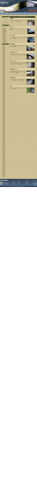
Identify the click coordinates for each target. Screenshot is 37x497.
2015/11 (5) (4, 141)
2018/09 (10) (4, 115)
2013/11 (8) (4, 160)
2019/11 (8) (4, 104)
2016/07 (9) (4, 135)
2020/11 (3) (4, 95)
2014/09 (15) (4, 152)
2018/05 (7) (4, 118)
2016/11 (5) (4, 132)
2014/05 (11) (4, 155)
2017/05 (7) (4, 127)
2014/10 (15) (4, 151)
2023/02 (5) (4, 74)
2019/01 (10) (4, 112)
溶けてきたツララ (5, 42)
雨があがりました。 (5, 31)
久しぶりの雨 (4, 40)
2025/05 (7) (4, 53)
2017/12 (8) (4, 122)
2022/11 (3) (4, 76)
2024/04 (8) (4, 63)
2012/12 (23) (4, 168)
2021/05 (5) (4, 90)
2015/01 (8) (4, 149)
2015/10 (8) (4, 142)
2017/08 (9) (4, 125)
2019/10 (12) (4, 105)
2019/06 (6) (4, 108)
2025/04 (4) (4, 54)
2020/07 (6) (4, 98)
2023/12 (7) (4, 66)
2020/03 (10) (4, 101)
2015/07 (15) (4, 144)
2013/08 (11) (4, 162)
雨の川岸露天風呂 (5, 30)
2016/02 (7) (4, 139)
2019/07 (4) (4, 107)
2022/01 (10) (4, 84)
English (26, 11)
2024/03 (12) (4, 64)
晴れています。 (4, 36)
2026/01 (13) (4, 47)
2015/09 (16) (4, 143)
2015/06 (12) (4, 145)
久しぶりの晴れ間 (12, 35)
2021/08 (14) (4, 88)
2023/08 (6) (4, 69)
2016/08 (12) (4, 134)
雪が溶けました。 (5, 34)
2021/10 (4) (4, 86)
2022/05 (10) (4, 81)
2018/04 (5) (4, 119)
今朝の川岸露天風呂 (12, 77)
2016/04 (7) (4, 137)
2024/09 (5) (4, 59)
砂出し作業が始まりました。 (14, 52)
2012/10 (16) (4, 170)
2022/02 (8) (4, 83)
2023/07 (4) (4, 70)
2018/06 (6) (4, 117)
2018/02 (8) (4, 120)
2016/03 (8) (4, 138)
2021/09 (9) (4, 87)
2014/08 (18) (4, 153)
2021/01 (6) (4, 93)
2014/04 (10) (4, 156)
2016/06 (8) (4, 136)
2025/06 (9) (4, 52)
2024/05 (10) (4, 62)
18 (7, 21)
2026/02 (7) (4, 46)
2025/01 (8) (4, 56)
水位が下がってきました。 (13, 60)
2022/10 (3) (4, 77)
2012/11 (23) (4, 169)
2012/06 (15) (4, 173)
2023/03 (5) (4, 73)
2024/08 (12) (4, 60)
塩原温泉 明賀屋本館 (18, 186)
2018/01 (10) (4, 121)
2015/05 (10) (4, 146)
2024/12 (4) (4, 57)
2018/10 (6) (4, 114)
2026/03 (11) (4, 45)
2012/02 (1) (4, 176)
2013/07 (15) (4, 163)
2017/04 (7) (4, 128)
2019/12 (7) (4, 103)
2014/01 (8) (4, 158)
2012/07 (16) (4, 172)
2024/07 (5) (4, 61)
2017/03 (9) (4, 129)
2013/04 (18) (4, 165)
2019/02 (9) (4, 111)
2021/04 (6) (4, 91)
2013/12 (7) (4, 159)
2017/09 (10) (4, 124)
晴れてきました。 (5, 39)
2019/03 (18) (4, 110)
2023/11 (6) (4, 67)
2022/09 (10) (4, 78)
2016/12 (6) (4, 131)
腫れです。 (4, 29)
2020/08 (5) (4, 97)
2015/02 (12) (4, 148)
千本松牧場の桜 (4, 28)
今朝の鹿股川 (12, 18)
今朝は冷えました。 (5, 41)
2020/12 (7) (4, 94)
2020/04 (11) (4, 100)
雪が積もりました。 (5, 35)
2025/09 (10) (4, 50)
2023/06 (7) (4, 71)
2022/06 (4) (4, 80)
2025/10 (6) (4, 49)
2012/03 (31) (4, 175)
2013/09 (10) (4, 161)
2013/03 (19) (4, 166)
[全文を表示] (11, 29)
